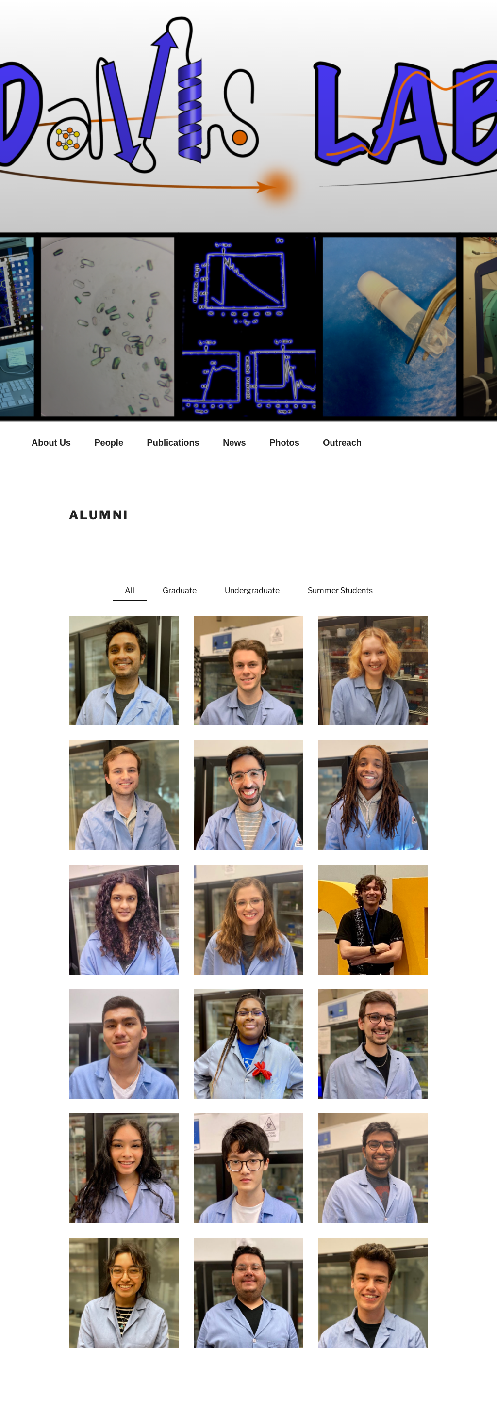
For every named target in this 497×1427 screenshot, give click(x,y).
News (234, 400)
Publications (173, 400)
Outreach (342, 400)
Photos (284, 400)
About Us (51, 400)
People (108, 400)
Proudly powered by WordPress (75, 1404)
